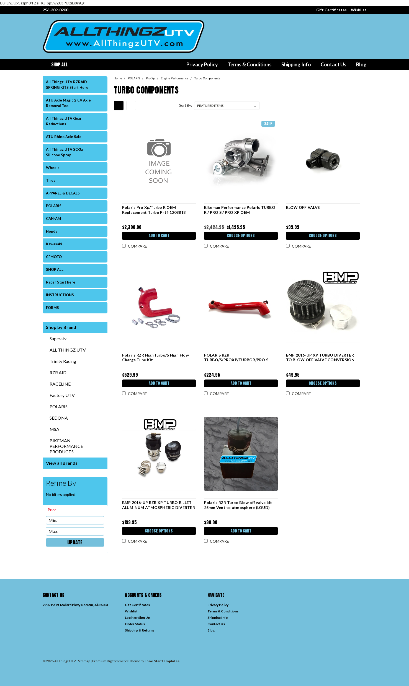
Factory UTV (62, 395)
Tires (50, 180)
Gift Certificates (331, 9)
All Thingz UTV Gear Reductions (64, 121)
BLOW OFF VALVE (303, 207)
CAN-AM (53, 218)
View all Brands (62, 463)
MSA (54, 429)
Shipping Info (296, 64)
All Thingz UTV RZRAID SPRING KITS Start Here (67, 85)
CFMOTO (54, 256)
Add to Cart (158, 236)
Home (118, 78)
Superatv (58, 338)
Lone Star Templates (162, 661)
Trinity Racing (63, 361)
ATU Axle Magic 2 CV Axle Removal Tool (68, 103)
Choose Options (241, 236)
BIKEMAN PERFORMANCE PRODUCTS (66, 446)
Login (129, 617)
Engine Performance (174, 78)
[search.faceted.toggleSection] (54, 509)
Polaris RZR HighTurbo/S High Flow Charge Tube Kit (155, 357)
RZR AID (58, 372)
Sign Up (144, 617)
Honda (51, 231)
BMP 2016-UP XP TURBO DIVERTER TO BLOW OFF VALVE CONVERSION (320, 357)
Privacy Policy (202, 64)
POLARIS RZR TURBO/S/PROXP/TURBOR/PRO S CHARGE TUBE (236, 360)
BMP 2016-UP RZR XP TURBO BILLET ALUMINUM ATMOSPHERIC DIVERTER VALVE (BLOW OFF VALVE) (158, 507)
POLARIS (53, 206)
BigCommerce (118, 661)
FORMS (52, 307)
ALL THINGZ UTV (68, 349)
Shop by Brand (61, 327)
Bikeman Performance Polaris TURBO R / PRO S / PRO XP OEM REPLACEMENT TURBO (239, 212)
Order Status (135, 624)
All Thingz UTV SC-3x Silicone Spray (64, 152)
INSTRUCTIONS (60, 295)
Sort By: (185, 105)
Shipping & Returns (139, 630)
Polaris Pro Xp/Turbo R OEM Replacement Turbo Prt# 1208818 (154, 210)
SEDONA (59, 417)
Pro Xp (150, 78)
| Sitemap (83, 661)
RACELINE (60, 383)
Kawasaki (54, 244)
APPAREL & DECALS (63, 193)
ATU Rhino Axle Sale (63, 136)
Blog (361, 64)
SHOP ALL (54, 269)
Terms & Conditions (250, 64)
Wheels (53, 167)
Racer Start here (60, 282)
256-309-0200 (55, 9)
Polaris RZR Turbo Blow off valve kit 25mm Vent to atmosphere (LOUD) (238, 505)
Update (75, 542)
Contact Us (333, 64)
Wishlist (358, 9)
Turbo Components (207, 78)
